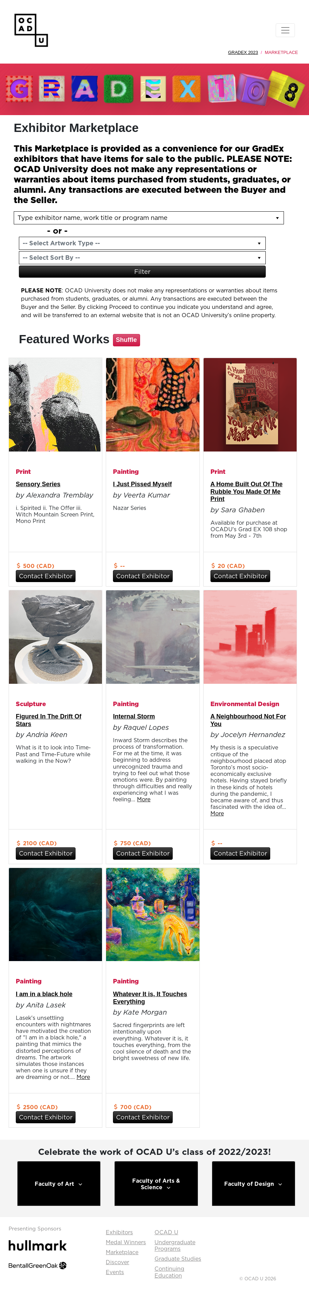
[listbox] (149, 217)
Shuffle (126, 339)
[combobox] (136, 243)
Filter (142, 271)
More (143, 799)
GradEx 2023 (243, 52)
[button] (259, 243)
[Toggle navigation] (285, 30)
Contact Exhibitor (45, 576)
